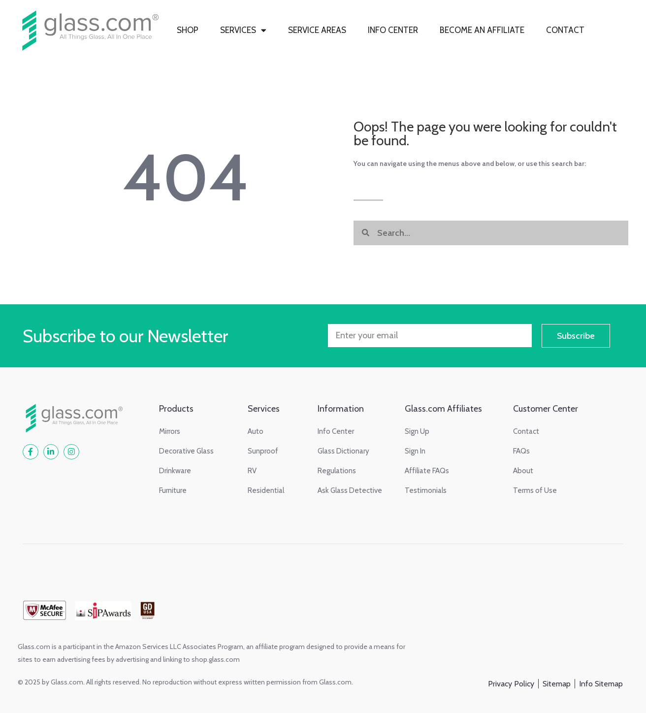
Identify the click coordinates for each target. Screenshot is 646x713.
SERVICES (243, 30)
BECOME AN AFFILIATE (482, 30)
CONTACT (565, 30)
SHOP (187, 30)
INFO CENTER (393, 30)
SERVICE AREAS (317, 30)
